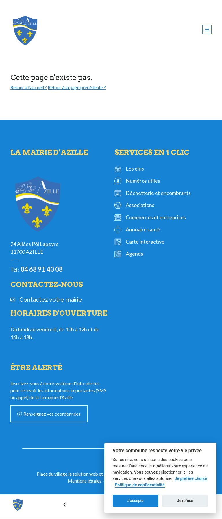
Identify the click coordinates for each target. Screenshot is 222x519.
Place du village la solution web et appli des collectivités (92, 473)
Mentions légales (84, 480)
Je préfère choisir (191, 478)
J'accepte (135, 500)
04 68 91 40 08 (42, 269)
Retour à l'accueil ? (28, 87)
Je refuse (185, 500)
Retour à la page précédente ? (77, 87)
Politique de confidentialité (140, 485)
